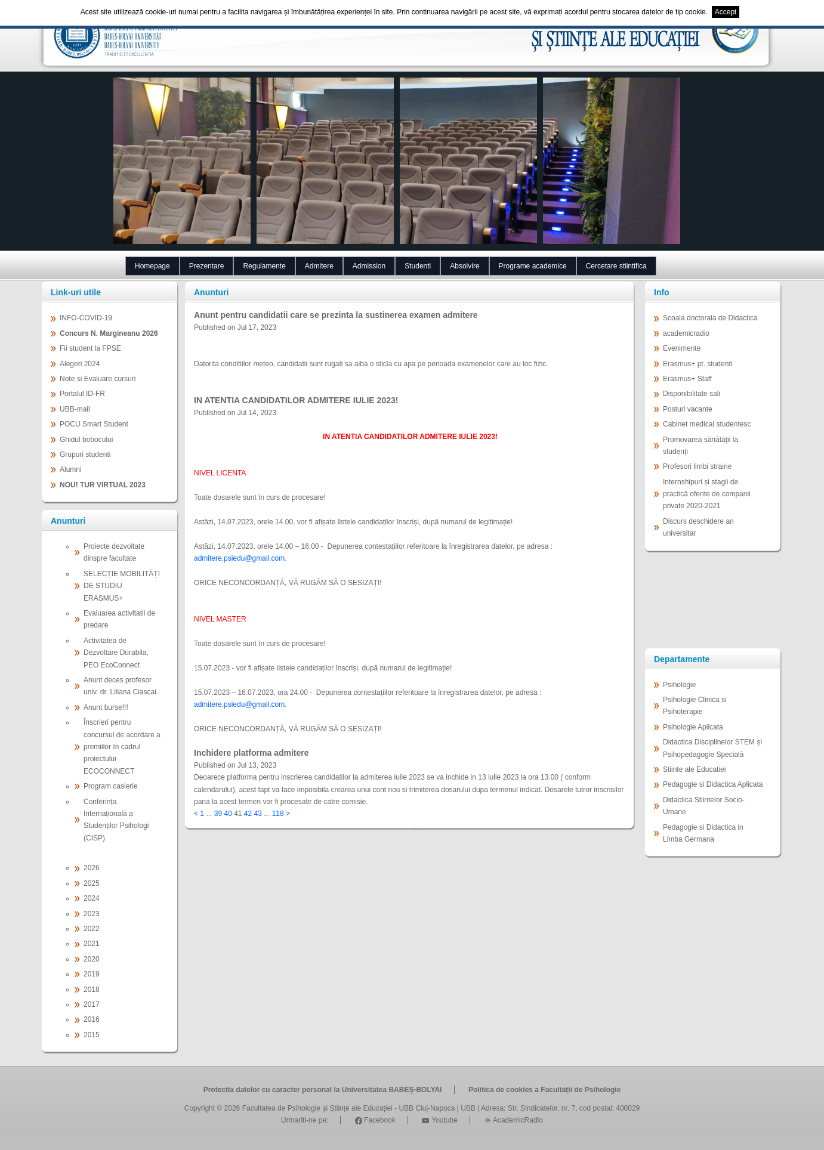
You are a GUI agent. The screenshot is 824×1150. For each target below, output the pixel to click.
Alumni (71, 469)
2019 (92, 974)
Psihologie (679, 685)
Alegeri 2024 (80, 364)
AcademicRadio (513, 1120)
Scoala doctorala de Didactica (710, 318)
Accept (726, 12)
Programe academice (533, 266)
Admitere (319, 266)
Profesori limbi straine (697, 466)
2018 (92, 989)
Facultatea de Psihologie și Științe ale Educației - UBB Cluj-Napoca (348, 1108)
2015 (92, 1035)
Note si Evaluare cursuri (97, 379)
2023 (92, 914)
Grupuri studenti (85, 454)
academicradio (686, 333)
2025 (92, 883)
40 (228, 813)
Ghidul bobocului (86, 439)
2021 (92, 943)
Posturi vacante (687, 409)
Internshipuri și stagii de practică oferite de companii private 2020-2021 (707, 494)
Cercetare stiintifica (616, 266)
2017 (92, 1004)
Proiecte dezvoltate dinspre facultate (114, 552)
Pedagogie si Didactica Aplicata (713, 784)
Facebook (375, 1120)
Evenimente (681, 348)
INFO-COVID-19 (86, 318)
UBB (468, 1108)
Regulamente (264, 266)
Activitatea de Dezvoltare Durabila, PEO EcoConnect (116, 652)
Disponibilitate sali (691, 393)
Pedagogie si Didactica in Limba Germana (703, 833)
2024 (92, 898)
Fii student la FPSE (90, 348)
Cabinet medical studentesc (707, 424)
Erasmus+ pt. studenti (697, 364)
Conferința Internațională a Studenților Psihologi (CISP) (116, 819)
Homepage (152, 266)
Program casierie (111, 786)
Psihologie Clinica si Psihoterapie (695, 705)
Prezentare (206, 266)
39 (218, 813)
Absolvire (464, 266)
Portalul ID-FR (82, 393)
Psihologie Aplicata (693, 727)
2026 (92, 868)
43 (258, 813)
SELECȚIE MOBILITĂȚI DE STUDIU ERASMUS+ (122, 586)
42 (248, 813)
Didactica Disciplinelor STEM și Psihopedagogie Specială (712, 748)
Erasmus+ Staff (687, 379)
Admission (369, 266)
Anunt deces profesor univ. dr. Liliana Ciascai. (121, 686)
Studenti (418, 266)
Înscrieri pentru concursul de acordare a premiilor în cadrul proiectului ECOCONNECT (122, 746)
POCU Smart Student (94, 424)
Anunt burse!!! (106, 707)
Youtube (440, 1120)
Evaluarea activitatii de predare (119, 619)
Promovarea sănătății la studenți (700, 445)
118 (278, 813)
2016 (92, 1019)
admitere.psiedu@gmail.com (239, 558)
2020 (92, 959)
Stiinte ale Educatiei (694, 769)
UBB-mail (75, 409)
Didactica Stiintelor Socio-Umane (704, 806)
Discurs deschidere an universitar (698, 527)
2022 (92, 929)
